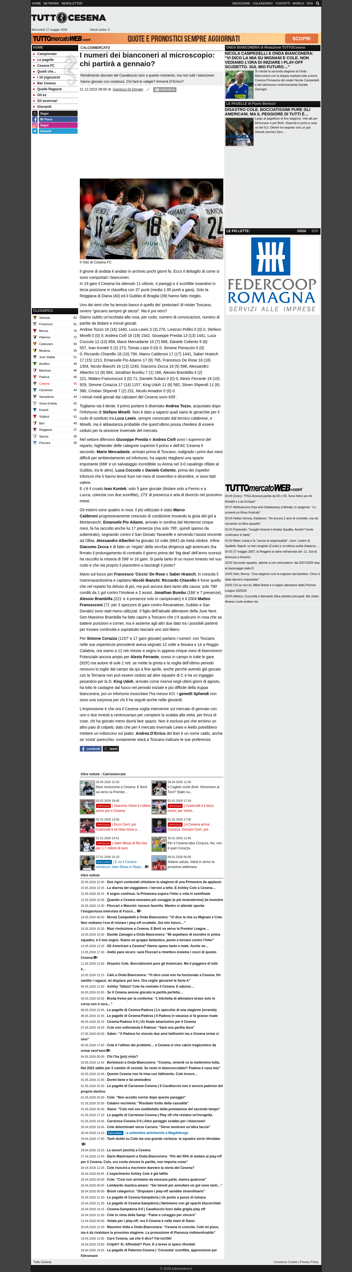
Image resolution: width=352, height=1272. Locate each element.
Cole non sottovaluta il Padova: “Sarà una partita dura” (151, 1028)
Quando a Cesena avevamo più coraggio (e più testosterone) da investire (165, 900)
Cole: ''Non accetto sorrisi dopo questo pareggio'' (146, 1097)
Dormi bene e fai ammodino (129, 1080)
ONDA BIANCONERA (243, 47)
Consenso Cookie (285, 1262)
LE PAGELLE (236, 104)
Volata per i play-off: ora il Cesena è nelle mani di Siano (151, 1221)
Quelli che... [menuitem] (44, 71)
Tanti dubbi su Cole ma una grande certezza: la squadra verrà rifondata (163, 1139)
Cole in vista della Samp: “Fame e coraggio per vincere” (151, 1215)
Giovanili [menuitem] (42, 107)
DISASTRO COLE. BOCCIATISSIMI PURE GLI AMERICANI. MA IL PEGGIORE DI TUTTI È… (267, 111)
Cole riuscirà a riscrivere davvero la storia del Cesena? (150, 1168)
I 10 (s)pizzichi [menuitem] (46, 77)
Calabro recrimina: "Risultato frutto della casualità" (147, 1103)
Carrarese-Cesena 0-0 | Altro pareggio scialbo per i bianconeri (156, 1121)
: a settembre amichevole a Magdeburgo (147, 1133)
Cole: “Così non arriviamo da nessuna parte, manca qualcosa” (156, 1179)
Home (38, 47)
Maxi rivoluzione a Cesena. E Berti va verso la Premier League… (158, 929)
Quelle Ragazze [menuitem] (47, 89)
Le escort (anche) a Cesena (128, 1150)
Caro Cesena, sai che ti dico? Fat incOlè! (139, 1238)
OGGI (301, 231)
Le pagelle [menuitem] (43, 60)
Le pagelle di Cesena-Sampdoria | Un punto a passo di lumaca (156, 1197)
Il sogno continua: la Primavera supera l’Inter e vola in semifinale (158, 894)
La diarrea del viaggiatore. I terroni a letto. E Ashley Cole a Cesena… (161, 888)
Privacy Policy (309, 1262)
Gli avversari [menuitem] (45, 101)
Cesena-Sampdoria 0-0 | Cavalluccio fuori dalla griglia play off (156, 1209)
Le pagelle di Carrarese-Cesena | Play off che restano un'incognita (159, 1115)
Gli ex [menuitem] (40, 95)
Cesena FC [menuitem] (44, 66)
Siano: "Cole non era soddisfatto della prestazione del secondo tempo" (163, 1109)
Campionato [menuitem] (45, 54)
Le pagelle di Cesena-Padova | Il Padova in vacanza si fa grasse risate (162, 1016)
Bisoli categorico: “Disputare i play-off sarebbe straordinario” (156, 1191)
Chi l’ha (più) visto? (122, 1057)
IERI (315, 231)
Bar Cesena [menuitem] (44, 83)
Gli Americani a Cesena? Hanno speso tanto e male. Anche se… (158, 946)
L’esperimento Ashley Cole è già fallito (137, 1174)
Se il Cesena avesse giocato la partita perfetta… (145, 992)
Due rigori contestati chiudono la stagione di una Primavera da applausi (164, 882)
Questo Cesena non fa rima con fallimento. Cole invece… (152, 1074)
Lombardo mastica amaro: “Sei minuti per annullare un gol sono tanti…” (164, 1185)
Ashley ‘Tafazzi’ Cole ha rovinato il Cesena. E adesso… (150, 986)
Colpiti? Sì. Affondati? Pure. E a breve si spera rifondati (151, 1244)
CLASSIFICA (43, 311)
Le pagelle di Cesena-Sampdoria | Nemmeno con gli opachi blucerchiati (164, 1203)
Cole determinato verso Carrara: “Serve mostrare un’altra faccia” (158, 1127)
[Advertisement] (215, 19)
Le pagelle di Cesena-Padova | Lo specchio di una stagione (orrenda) (162, 1010)
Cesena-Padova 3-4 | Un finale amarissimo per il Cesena (151, 1022)
